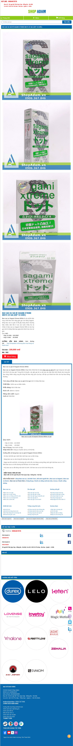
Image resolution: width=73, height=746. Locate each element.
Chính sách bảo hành (9, 716)
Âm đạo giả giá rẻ (33, 497)
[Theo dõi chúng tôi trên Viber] (16, 733)
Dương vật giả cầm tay (57, 492)
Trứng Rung (29, 481)
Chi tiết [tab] (6, 362)
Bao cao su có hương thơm (11, 497)
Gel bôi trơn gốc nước (9, 514)
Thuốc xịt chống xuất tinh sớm (43, 481)
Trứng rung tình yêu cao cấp (36, 511)
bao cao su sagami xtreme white (35, 518)
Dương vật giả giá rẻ (56, 497)
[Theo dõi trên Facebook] (5, 733)
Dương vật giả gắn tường (57, 494)
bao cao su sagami (19, 518)
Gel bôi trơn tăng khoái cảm (11, 511)
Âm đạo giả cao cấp (34, 492)
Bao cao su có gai (8, 492)
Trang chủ (5, 18)
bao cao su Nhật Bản (51, 518)
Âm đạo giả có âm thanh (35, 499)
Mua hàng (10, 356)
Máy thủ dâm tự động (56, 513)
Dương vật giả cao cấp (57, 496)
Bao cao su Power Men (17, 481)
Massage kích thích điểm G (58, 499)
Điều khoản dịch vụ (8, 712)
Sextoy (55, 481)
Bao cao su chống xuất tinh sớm (12, 496)
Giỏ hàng (60, 17)
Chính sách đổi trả (8, 711)
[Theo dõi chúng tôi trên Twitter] (12, 733)
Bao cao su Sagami (56, 478)
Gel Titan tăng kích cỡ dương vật (12, 513)
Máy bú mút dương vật (57, 514)
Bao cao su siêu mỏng (10, 494)
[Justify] (36, 18)
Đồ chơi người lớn (43, 478)
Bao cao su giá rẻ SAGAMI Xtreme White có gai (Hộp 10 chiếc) (22, 27)
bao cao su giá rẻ (6, 518)
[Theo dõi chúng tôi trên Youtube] (9, 733)
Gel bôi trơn (7, 509)
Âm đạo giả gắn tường (34, 494)
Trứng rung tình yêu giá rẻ (35, 513)
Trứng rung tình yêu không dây (36, 509)
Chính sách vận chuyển (9, 714)
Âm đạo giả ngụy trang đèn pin (36, 496)
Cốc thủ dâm (54, 511)
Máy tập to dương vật (56, 509)
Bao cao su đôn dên (9, 499)
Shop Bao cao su (21, 478)
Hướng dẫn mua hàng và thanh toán (13, 707)
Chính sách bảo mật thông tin (11, 709)
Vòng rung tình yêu (33, 514)
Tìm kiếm (67, 22)
